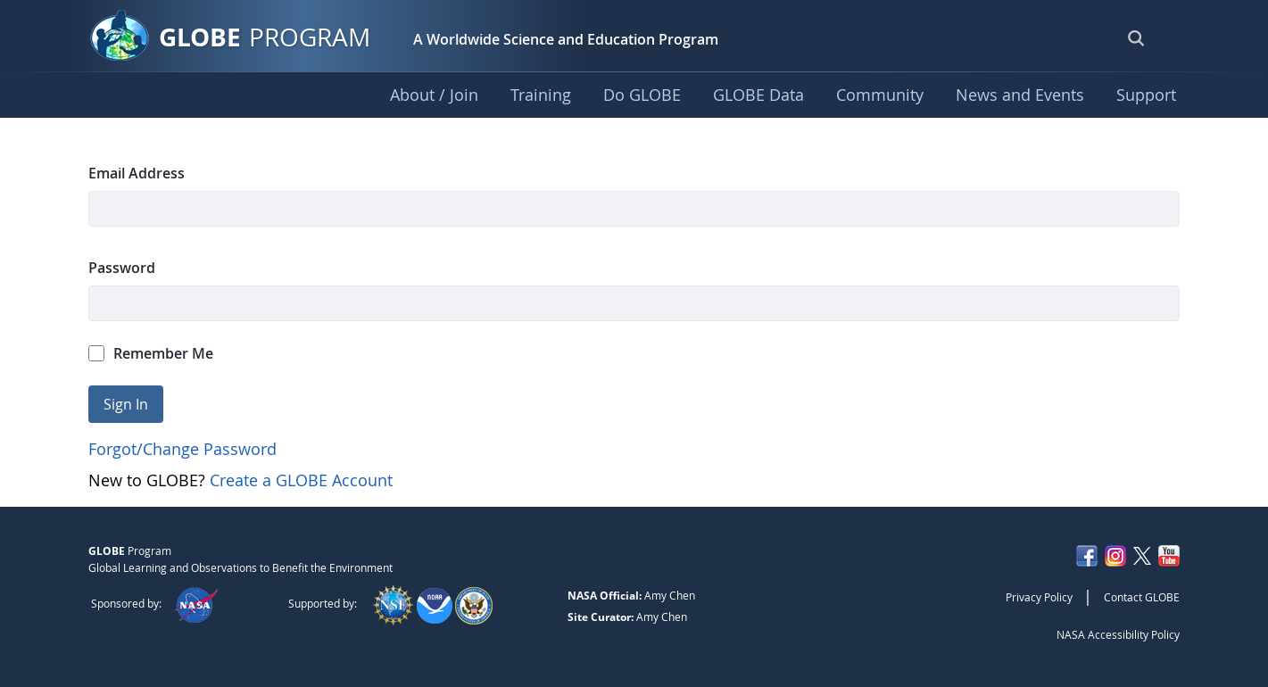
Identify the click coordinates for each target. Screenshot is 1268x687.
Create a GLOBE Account (301, 480)
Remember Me (150, 353)
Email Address (136, 173)
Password (121, 267)
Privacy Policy (1039, 597)
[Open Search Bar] (1136, 37)
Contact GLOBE (1142, 597)
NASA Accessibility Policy (1118, 634)
